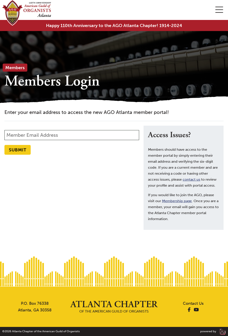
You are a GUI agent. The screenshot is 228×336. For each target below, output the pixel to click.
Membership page (177, 201)
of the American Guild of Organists (114, 306)
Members (15, 67)
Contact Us (193, 303)
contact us (191, 179)
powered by (213, 331)
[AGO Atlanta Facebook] (189, 310)
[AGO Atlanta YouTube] (196, 310)
